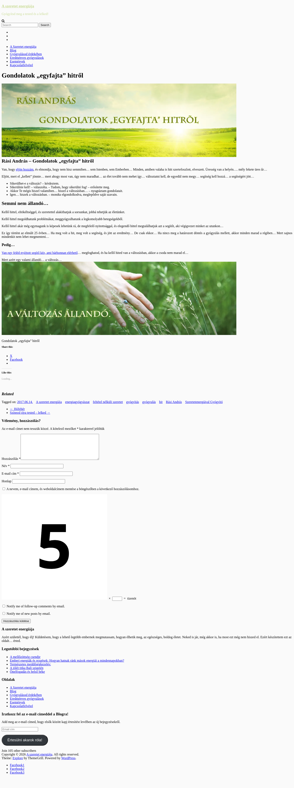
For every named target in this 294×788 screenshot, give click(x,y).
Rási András (174, 402)
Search (45, 25)
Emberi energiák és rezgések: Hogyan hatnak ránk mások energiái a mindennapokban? (67, 665)
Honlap (6, 486)
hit (161, 402)
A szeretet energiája (18, 6)
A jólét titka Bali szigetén (26, 673)
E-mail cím (10, 478)
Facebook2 (17, 773)
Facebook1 (17, 770)
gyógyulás (149, 402)
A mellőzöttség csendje (25, 662)
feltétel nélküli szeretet (108, 402)
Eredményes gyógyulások (27, 57)
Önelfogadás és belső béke (27, 676)
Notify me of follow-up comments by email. (36, 611)
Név (6, 471)
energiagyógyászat (77, 402)
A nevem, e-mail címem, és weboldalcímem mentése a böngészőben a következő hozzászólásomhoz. (72, 494)
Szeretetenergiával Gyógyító (204, 402)
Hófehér (17, 409)
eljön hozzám (25, 169)
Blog (13, 50)
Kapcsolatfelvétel (21, 65)
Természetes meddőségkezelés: (30, 669)
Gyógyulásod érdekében (26, 54)
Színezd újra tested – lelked (30, 412)
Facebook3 (17, 777)
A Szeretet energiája (23, 46)
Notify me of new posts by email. (29, 618)
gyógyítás (132, 402)
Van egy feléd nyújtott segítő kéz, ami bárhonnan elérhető (40, 253)
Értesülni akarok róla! (24, 745)
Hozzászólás (11, 463)
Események (17, 61)
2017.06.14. (25, 402)
